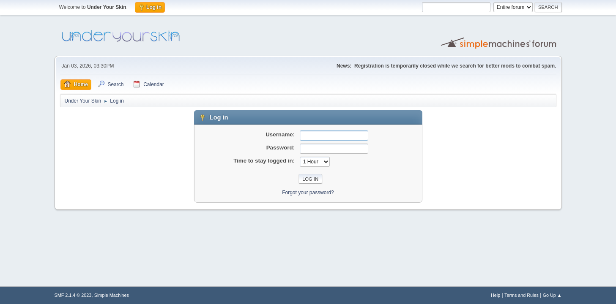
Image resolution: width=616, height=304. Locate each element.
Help (495, 295)
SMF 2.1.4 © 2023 (73, 295)
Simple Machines (111, 295)
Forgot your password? (308, 192)
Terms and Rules (521, 295)
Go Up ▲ (552, 295)
